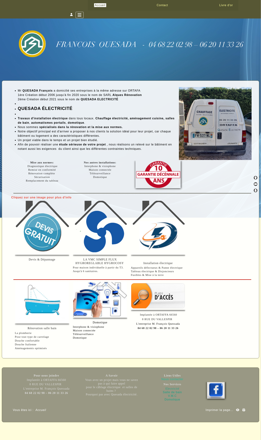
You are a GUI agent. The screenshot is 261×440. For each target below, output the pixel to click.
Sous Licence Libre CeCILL (153, 429)
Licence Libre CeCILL (147, 433)
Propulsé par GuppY (102, 429)
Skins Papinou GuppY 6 (115, 433)
